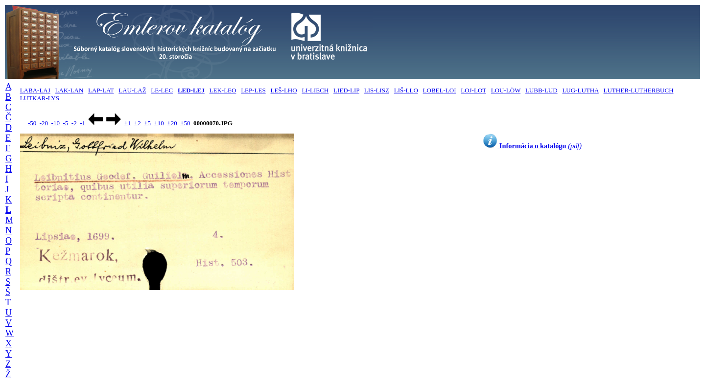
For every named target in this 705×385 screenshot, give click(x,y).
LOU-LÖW (505, 90)
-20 (44, 123)
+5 (147, 123)
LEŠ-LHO (283, 90)
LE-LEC (162, 90)
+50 (185, 123)
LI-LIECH (315, 90)
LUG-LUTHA (580, 90)
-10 (55, 123)
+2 (137, 123)
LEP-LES (253, 90)
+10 (159, 123)
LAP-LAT (101, 90)
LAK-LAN (69, 90)
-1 (82, 123)
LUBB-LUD (541, 90)
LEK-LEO (223, 90)
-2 (74, 123)
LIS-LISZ (376, 90)
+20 (172, 123)
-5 (65, 123)
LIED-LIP (346, 90)
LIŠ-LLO (406, 90)
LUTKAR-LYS (39, 98)
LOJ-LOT (473, 90)
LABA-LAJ (35, 90)
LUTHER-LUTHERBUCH (639, 90)
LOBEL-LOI (439, 90)
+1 (127, 123)
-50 (32, 123)
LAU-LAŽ (132, 90)
